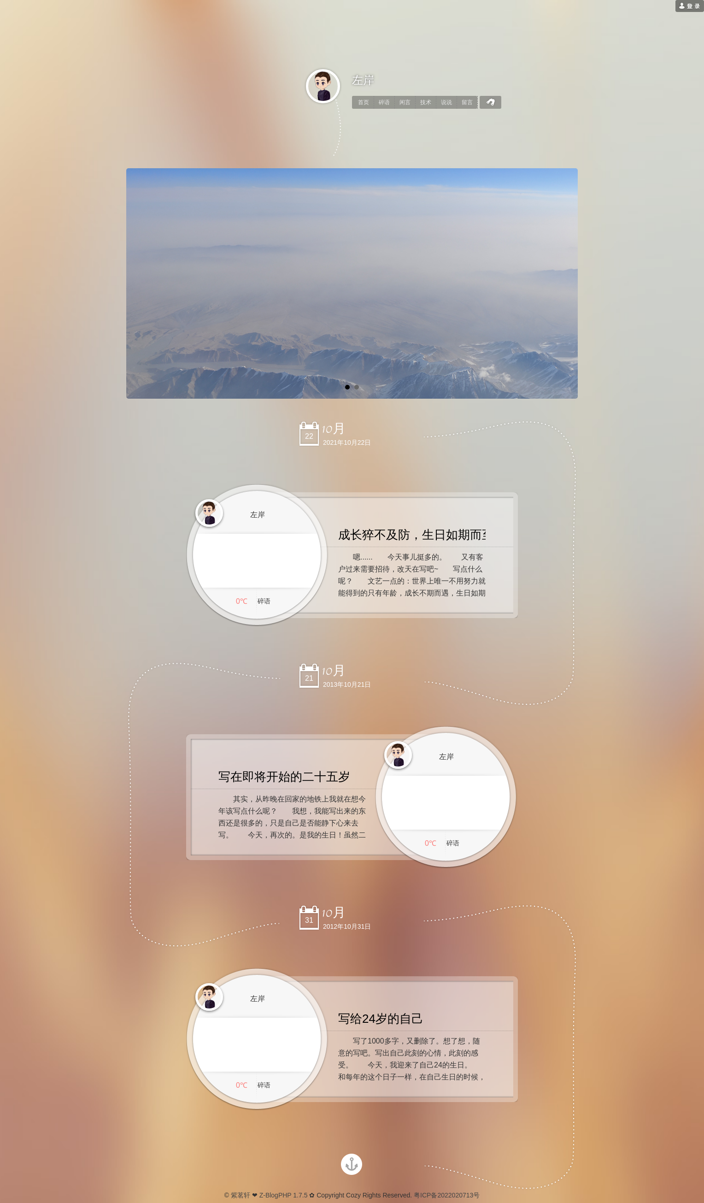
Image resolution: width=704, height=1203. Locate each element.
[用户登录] (689, 6)
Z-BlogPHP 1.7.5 (283, 1195)
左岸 (363, 80)
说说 (446, 102)
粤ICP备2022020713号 (446, 1195)
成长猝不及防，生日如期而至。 (422, 535)
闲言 (405, 102)
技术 (425, 102)
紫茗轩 (240, 1195)
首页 (363, 102)
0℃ (241, 601)
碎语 (384, 102)
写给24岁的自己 (380, 1019)
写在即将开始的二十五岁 (284, 777)
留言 (467, 102)
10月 (334, 428)
